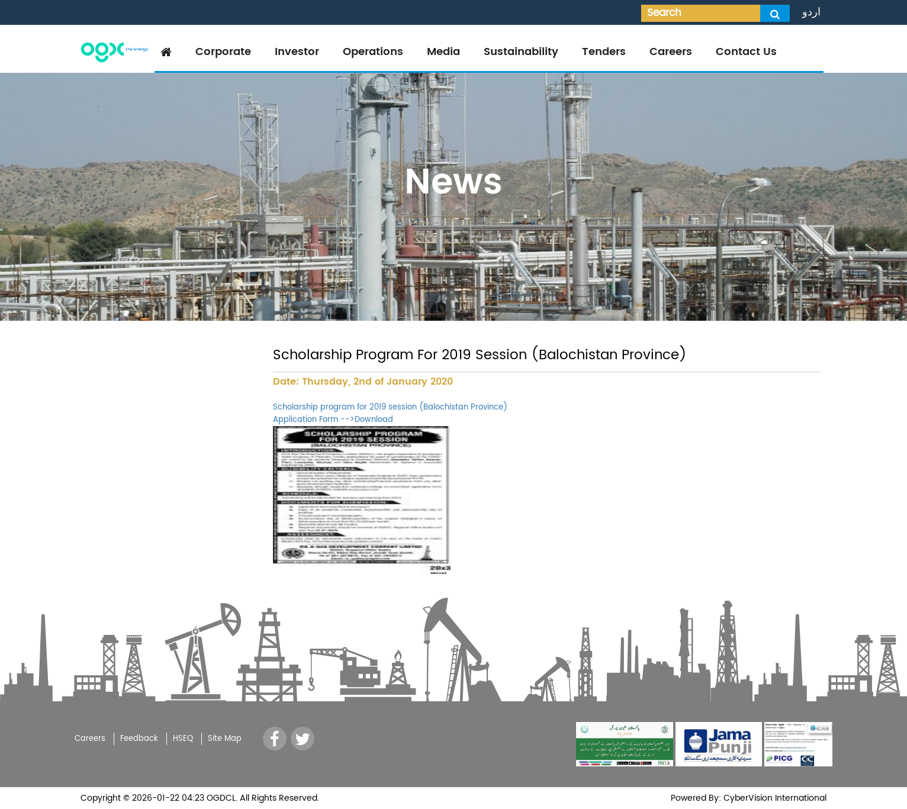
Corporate (223, 51)
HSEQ (183, 739)
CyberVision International (773, 798)
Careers (670, 51)
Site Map (225, 739)
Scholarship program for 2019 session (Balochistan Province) (390, 407)
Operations (373, 51)
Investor (297, 51)
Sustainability (521, 51)
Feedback (139, 739)
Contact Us (746, 51)
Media (443, 51)
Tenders (604, 51)
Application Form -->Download (333, 420)
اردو (811, 12)
